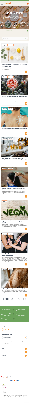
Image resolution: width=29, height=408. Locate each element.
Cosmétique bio (5, 108)
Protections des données (19, 396)
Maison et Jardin (10, 45)
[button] (20, 4)
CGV (21, 395)
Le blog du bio (4, 45)
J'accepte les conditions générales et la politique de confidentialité (15, 342)
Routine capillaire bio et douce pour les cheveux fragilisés (14, 289)
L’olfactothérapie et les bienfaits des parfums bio (12, 158)
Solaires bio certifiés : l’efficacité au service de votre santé (14, 128)
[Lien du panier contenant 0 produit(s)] (27, 4)
